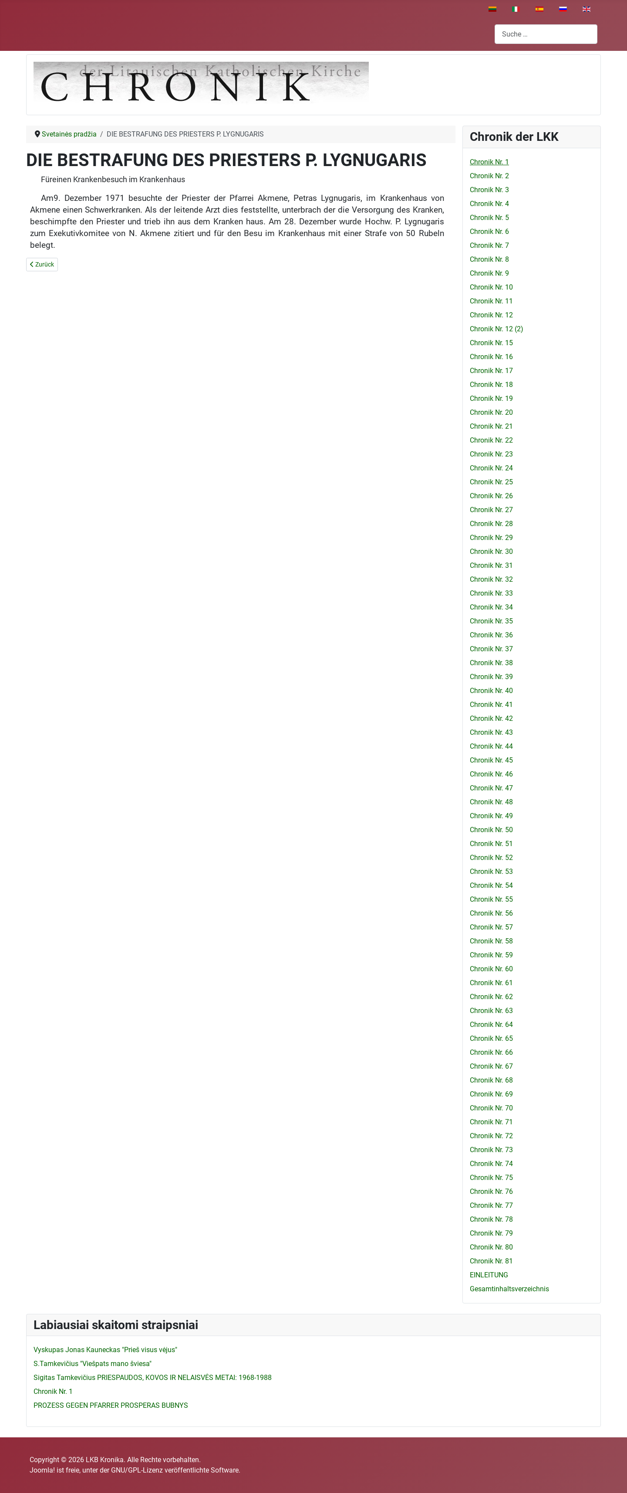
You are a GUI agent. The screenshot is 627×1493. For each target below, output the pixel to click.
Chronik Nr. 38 (491, 663)
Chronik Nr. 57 (491, 927)
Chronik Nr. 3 (489, 190)
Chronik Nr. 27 (491, 510)
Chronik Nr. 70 (491, 1108)
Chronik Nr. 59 (491, 955)
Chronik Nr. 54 (491, 885)
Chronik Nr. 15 (491, 343)
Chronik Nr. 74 (491, 1164)
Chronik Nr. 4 (489, 204)
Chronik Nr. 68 (491, 1080)
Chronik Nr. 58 (491, 941)
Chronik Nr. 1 (489, 162)
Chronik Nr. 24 (491, 468)
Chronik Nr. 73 (491, 1150)
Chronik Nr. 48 (491, 802)
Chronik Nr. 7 (489, 245)
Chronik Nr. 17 (491, 371)
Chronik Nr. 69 (491, 1094)
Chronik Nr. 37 (491, 649)
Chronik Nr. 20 (491, 412)
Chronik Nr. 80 (491, 1247)
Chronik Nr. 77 (491, 1205)
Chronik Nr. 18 (491, 384)
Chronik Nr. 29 (491, 537)
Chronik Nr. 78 (491, 1219)
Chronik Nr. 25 (491, 482)
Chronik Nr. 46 (491, 774)
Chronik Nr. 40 (491, 691)
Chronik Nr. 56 (491, 913)
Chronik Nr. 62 (491, 997)
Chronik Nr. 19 (491, 398)
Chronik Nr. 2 (489, 176)
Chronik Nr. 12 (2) (496, 329)
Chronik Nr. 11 (491, 301)
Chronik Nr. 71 (491, 1122)
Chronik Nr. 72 (491, 1136)
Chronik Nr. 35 (491, 621)
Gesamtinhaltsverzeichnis (509, 1289)
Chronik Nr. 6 (489, 231)
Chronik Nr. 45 (491, 760)
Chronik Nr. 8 (489, 259)
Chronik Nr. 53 (491, 871)
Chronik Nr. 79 (491, 1233)
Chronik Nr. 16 (491, 357)
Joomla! (42, 1470)
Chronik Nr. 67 (491, 1066)
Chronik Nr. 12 (491, 315)
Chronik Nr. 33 (491, 593)
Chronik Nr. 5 (489, 217)
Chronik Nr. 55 (491, 899)
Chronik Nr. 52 (491, 857)
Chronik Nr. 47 (491, 788)
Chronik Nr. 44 (491, 746)
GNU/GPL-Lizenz (137, 1470)
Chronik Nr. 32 (491, 579)
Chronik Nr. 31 (491, 565)
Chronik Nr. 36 (491, 635)
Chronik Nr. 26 (491, 496)
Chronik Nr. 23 (491, 454)
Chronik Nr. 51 (491, 844)
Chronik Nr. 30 (491, 551)
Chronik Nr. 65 (491, 1038)
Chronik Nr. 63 (491, 1010)
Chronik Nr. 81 (491, 1261)
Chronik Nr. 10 (491, 287)
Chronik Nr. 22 (491, 440)
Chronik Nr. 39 (491, 677)
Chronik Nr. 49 (491, 816)
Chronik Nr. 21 (491, 426)
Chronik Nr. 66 (491, 1052)
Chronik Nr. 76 (491, 1191)
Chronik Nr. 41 (491, 704)
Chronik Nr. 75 (491, 1177)
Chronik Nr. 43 (491, 732)
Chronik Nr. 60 (491, 969)
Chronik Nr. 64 (491, 1024)
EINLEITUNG (489, 1275)
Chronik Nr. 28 (491, 524)
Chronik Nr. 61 (491, 983)
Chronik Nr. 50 (491, 830)
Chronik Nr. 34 (491, 607)
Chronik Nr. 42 (491, 718)
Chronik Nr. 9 (489, 273)
